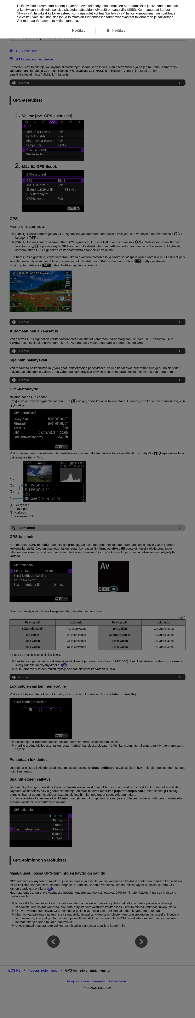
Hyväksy (24, 13)
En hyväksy (115, 13)
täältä (131, 9)
